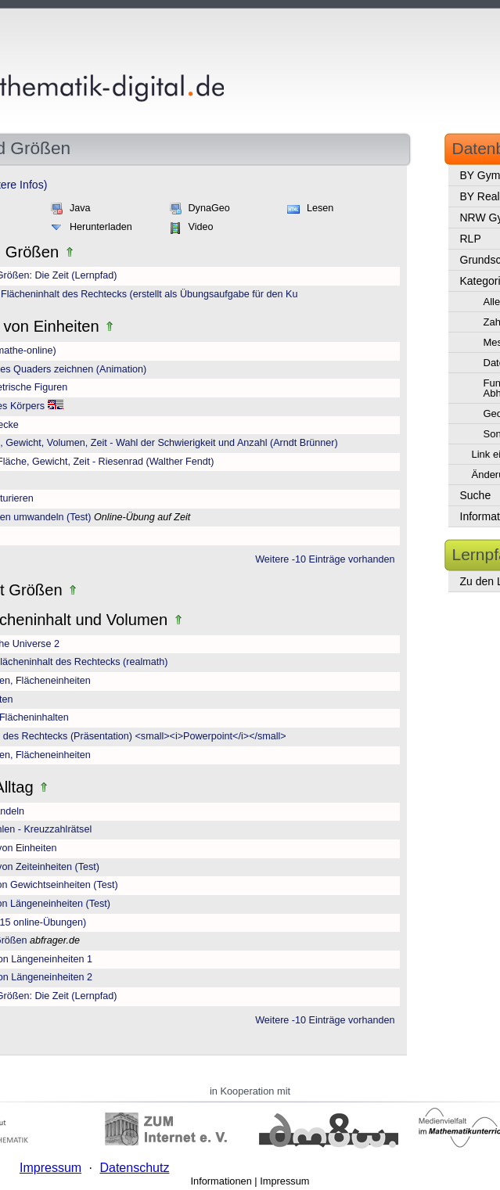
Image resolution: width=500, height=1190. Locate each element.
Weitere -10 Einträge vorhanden (324, 559)
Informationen (221, 1181)
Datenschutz (134, 1167)
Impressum (284, 1181)
